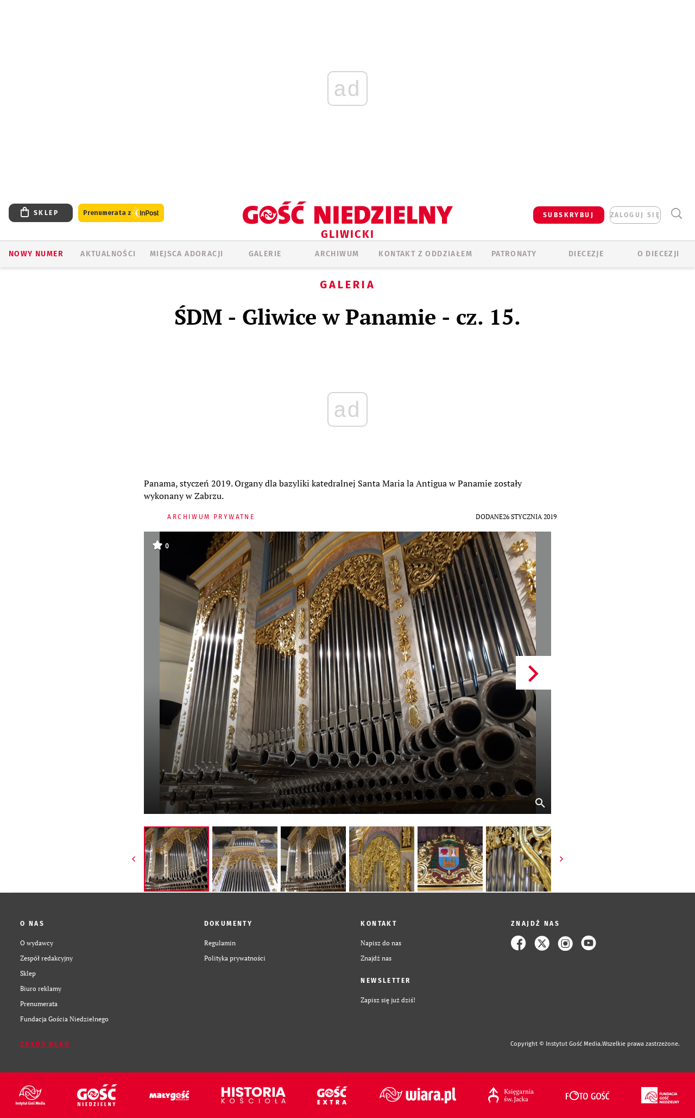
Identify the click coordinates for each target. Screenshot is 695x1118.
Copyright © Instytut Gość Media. (556, 1043)
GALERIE (265, 253)
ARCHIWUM (337, 253)
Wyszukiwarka (676, 214)
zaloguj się (635, 215)
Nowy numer (36, 253)
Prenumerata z (121, 213)
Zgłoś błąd (45, 1044)
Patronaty (514, 253)
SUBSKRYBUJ (568, 215)
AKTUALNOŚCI (108, 253)
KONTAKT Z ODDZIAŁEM (425, 253)
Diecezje (586, 253)
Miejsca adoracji (186, 253)
